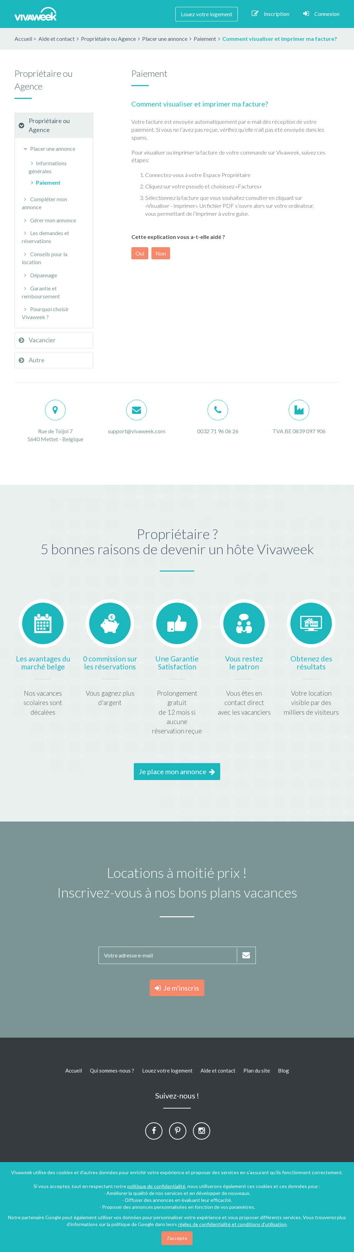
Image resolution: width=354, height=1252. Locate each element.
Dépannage (39, 275)
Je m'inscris (177, 988)
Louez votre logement (206, 14)
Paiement (44, 182)
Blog (283, 1070)
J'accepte (177, 1238)
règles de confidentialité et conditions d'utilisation (232, 1224)
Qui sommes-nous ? (112, 1070)
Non (161, 253)
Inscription (270, 13)
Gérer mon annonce (49, 220)
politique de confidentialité (156, 1186)
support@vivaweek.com (136, 431)
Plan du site (256, 1070)
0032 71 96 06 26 (218, 431)
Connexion (321, 13)
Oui (140, 253)
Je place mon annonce (177, 771)
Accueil (23, 38)
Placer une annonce (48, 148)
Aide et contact (218, 1070)
